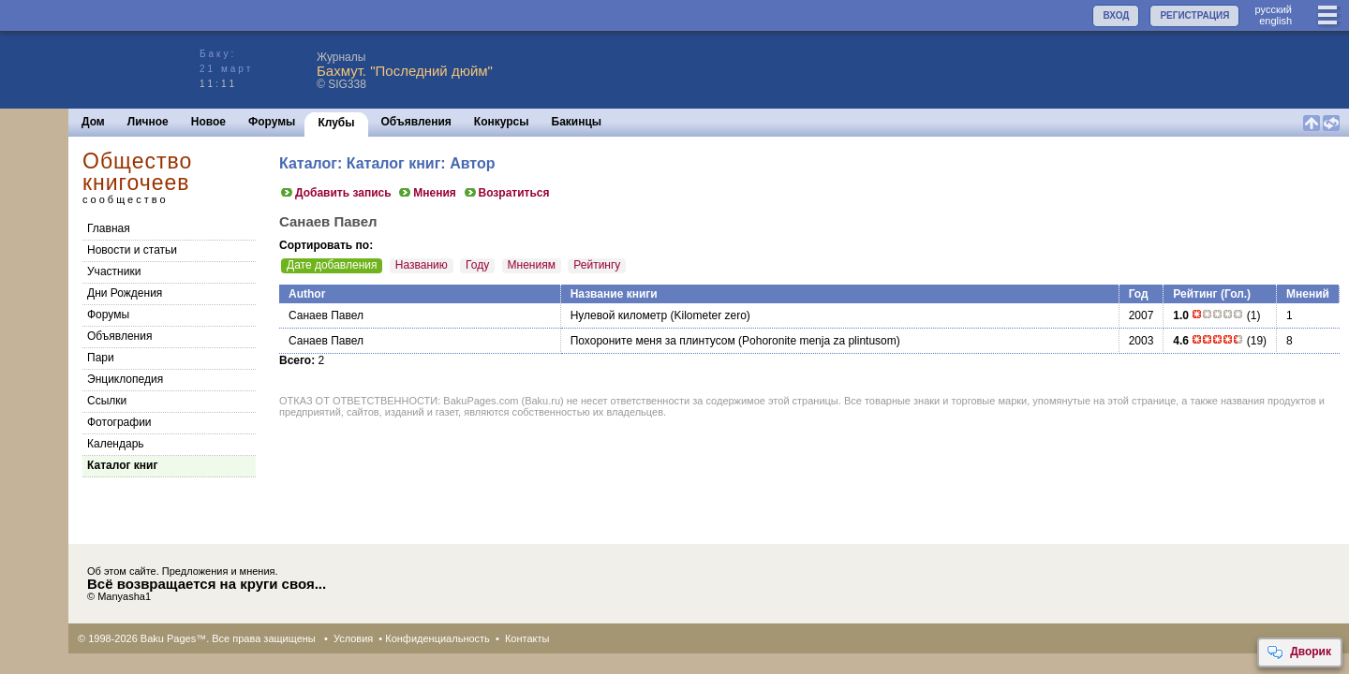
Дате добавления (332, 264)
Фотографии (119, 422)
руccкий (1273, 9)
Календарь (115, 443)
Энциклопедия (125, 379)
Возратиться (506, 192)
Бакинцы (577, 121)
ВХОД (1116, 15)
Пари (100, 357)
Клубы (336, 122)
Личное (148, 121)
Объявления (416, 121)
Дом (93, 121)
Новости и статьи (132, 249)
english (1275, 20)
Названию (421, 264)
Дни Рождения (124, 293)
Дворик (1299, 652)
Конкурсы (501, 121)
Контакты (527, 638)
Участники (114, 271)
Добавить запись (335, 192)
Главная (108, 228)
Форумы (271, 121)
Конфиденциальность (437, 638)
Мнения (426, 192)
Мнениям (532, 264)
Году (477, 264)
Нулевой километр (619, 315)
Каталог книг (122, 465)
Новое (208, 121)
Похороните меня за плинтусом (653, 340)
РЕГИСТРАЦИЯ (1194, 15)
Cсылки (106, 400)
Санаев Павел (326, 315)
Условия (353, 638)
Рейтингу (596, 264)
